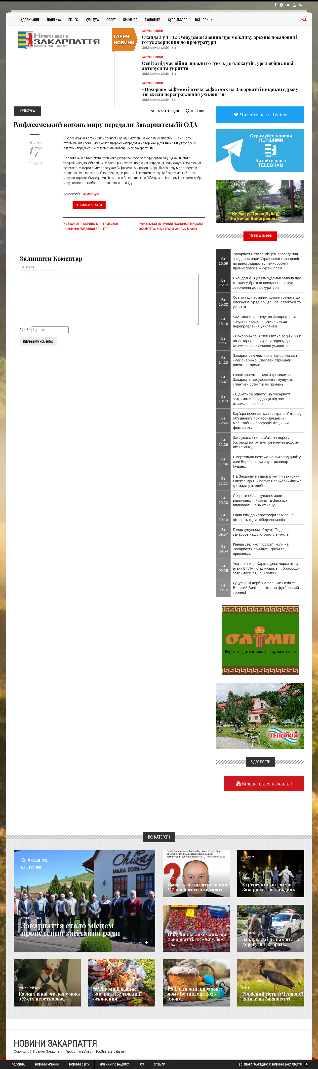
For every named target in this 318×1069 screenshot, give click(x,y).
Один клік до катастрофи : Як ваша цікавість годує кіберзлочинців (263, 517)
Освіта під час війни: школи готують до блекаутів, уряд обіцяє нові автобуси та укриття (217, 65)
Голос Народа (175, 878)
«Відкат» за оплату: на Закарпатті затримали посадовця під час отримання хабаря (262, 399)
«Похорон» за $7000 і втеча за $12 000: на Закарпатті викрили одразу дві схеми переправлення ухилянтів (220, 91)
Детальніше (136, 942)
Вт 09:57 (223, 531)
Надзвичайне (29, 19)
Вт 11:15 (223, 480)
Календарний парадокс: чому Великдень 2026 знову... (195, 994)
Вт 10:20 (223, 500)
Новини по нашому (30, 987)
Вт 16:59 (223, 261)
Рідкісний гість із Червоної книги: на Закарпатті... (272, 996)
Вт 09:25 (223, 568)
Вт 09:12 (223, 587)
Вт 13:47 (223, 379)
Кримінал (130, 19)
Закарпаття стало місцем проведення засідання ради (72, 929)
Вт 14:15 (223, 360)
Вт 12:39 (223, 442)
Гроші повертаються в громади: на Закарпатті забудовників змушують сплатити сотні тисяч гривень (263, 379)
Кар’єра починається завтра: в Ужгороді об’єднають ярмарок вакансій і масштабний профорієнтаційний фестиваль (267, 420)
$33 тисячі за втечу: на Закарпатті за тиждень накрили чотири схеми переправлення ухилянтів (264, 321)
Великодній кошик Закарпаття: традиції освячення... (117, 994)
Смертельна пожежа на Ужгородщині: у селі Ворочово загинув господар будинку (267, 461)
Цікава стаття (89, 204)
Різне (245, 987)
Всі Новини (203, 19)
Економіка (152, 19)
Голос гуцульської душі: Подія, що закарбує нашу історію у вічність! (262, 531)
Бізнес (73, 19)
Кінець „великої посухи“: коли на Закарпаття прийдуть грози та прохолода (261, 549)
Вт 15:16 (223, 321)
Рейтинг (195, 111)
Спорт (111, 19)
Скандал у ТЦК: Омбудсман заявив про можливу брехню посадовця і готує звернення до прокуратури (219, 39)
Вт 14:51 (223, 340)
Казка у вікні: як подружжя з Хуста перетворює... (49, 996)
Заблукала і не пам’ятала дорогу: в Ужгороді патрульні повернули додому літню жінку (266, 442)
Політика (54, 19)
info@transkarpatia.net (109, 1051)
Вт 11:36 (223, 461)
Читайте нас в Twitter (263, 114)
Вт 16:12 (223, 282)
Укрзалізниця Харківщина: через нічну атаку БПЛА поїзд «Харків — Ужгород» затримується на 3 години (266, 568)
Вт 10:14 (223, 517)
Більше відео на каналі (266, 783)
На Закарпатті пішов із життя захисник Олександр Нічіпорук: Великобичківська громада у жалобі (267, 481)
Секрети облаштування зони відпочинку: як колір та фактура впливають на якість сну (260, 500)
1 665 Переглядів (165, 111)
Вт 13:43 (223, 398)
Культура (92, 19)
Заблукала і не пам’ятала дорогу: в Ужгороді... (270, 941)
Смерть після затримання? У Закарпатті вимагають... (199, 887)
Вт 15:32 (223, 301)
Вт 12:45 (223, 420)
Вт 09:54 (223, 548)
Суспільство (178, 19)
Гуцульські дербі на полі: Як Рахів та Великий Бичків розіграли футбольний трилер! (266, 587)
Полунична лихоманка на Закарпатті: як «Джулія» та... (197, 939)
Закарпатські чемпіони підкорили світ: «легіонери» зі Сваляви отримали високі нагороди (265, 360)
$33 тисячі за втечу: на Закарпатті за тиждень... (270, 887)
